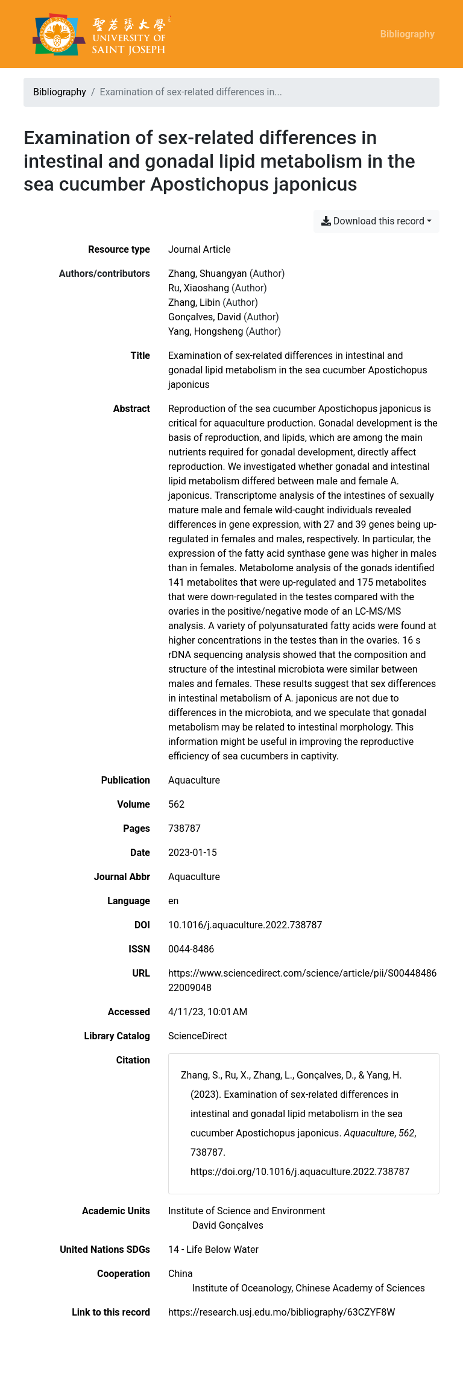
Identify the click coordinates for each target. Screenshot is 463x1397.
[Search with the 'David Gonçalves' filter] (227, 1225)
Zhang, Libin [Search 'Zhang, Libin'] (194, 302)
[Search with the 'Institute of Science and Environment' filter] (247, 1211)
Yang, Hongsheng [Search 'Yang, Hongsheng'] (205, 331)
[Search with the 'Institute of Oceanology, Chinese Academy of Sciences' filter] (308, 1288)
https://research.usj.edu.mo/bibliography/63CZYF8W (281, 1312)
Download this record (372, 221)
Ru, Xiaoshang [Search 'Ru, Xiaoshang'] (198, 288)
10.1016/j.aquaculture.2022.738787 (245, 925)
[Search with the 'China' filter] (180, 1273)
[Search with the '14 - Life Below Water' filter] (213, 1249)
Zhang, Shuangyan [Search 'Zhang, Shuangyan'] (207, 273)
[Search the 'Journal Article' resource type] (199, 249)
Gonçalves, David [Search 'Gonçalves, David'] (204, 317)
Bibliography (407, 34)
